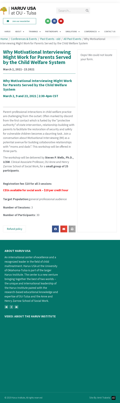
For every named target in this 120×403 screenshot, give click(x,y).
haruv (7, 31)
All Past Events (72, 39)
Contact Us (109, 31)
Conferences (92, 31)
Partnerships (53, 31)
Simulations (73, 31)
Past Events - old (50, 39)
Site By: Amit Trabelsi (99, 397)
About (19, 31)
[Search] (87, 11)
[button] (55, 229)
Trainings (35, 31)
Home (4, 39)
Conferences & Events (24, 39)
